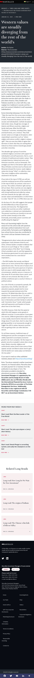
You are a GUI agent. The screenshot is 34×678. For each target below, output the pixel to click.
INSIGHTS (4, 8)
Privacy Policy (6, 633)
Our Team (5, 600)
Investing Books (24, 595)
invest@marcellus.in (11, 579)
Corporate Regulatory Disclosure (24, 616)
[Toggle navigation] (33, 2)
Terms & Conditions (8, 629)
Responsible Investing (6, 640)
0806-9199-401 (12, 577)
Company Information (5, 623)
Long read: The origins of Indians (16, 503)
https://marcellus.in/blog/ (23, 359)
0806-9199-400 (12, 575)
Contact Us (6, 645)
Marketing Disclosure (8, 617)
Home (4, 595)
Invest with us (7, 605)
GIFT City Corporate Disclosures (8, 611)
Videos (21, 605)
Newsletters (23, 609)
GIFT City (15, 569)
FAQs (21, 600)
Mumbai (6, 569)
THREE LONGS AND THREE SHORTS (19, 8)
